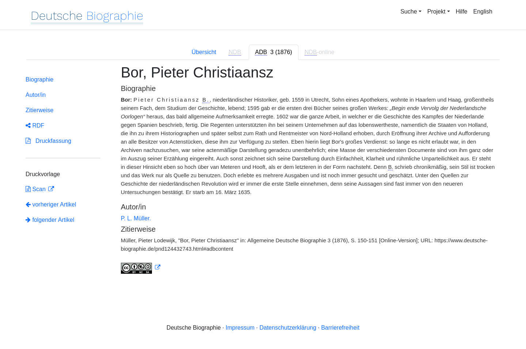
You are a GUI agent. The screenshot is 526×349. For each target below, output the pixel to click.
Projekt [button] (436, 11)
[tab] (273, 52)
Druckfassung (48, 141)
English (482, 11)
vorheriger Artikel (51, 204)
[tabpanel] (263, 173)
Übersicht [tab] (203, 52)
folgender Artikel (50, 220)
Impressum (240, 328)
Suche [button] (408, 11)
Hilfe (462, 11)
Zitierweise (39, 110)
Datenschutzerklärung (287, 328)
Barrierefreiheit (340, 328)
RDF (35, 125)
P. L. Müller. (136, 218)
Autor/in (36, 95)
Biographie (40, 79)
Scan (36, 189)
